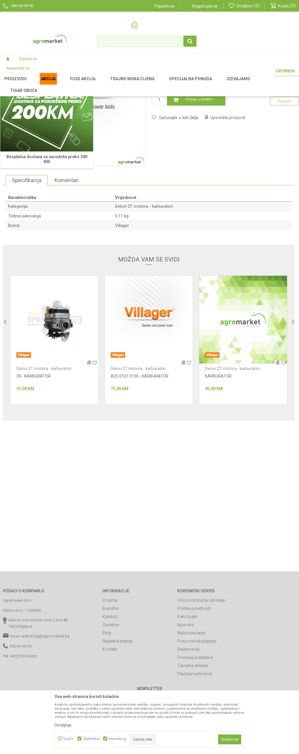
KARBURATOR (218, 453)
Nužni (68, 738)
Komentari (67, 257)
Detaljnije (63, 725)
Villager (122, 303)
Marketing (117, 738)
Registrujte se (205, 6)
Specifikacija (26, 257)
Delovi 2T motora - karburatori (184, 84)
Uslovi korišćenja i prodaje (201, 678)
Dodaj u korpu (199, 177)
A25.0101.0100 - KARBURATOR (139, 453)
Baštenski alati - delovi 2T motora (130, 84)
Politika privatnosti (194, 686)
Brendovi (110, 686)
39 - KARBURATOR (33, 453)
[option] (54, 417)
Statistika (91, 738)
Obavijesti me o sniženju (269, 149)
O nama (109, 678)
